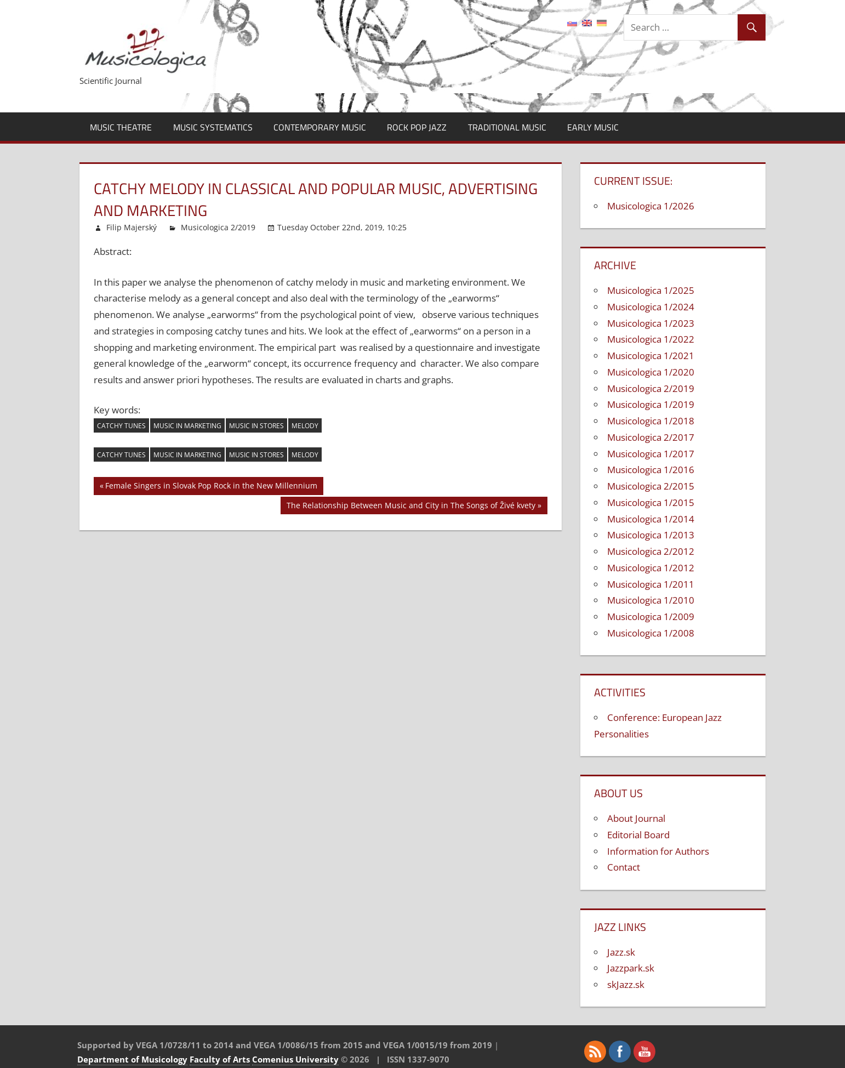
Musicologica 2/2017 (650, 437)
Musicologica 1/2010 (650, 600)
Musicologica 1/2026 (650, 206)
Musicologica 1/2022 (650, 339)
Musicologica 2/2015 (650, 486)
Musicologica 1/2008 (650, 633)
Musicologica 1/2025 (650, 290)
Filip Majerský (131, 227)
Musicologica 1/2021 (650, 355)
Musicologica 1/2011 (650, 584)
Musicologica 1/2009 (650, 616)
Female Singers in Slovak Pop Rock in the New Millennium (211, 487)
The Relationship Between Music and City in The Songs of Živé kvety (411, 507)
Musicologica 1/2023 (650, 323)
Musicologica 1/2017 (650, 453)
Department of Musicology (132, 1059)
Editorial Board (638, 834)
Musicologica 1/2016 (650, 469)
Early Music (593, 127)
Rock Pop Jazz (417, 127)
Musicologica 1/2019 (650, 404)
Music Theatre (121, 127)
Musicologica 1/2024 (650, 306)
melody (305, 425)
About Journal (636, 818)
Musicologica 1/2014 (650, 519)
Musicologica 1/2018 (650, 420)
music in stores (256, 425)
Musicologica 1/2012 (650, 567)
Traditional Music (507, 127)
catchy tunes (121, 425)
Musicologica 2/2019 (218, 227)
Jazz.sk (621, 952)
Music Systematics (213, 127)
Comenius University (295, 1059)
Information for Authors (658, 851)
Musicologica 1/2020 (650, 372)
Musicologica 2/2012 (650, 551)
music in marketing (187, 425)
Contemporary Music (319, 127)
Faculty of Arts (220, 1059)
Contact (623, 867)
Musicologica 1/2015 (650, 502)
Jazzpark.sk (630, 968)
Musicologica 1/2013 (650, 535)
